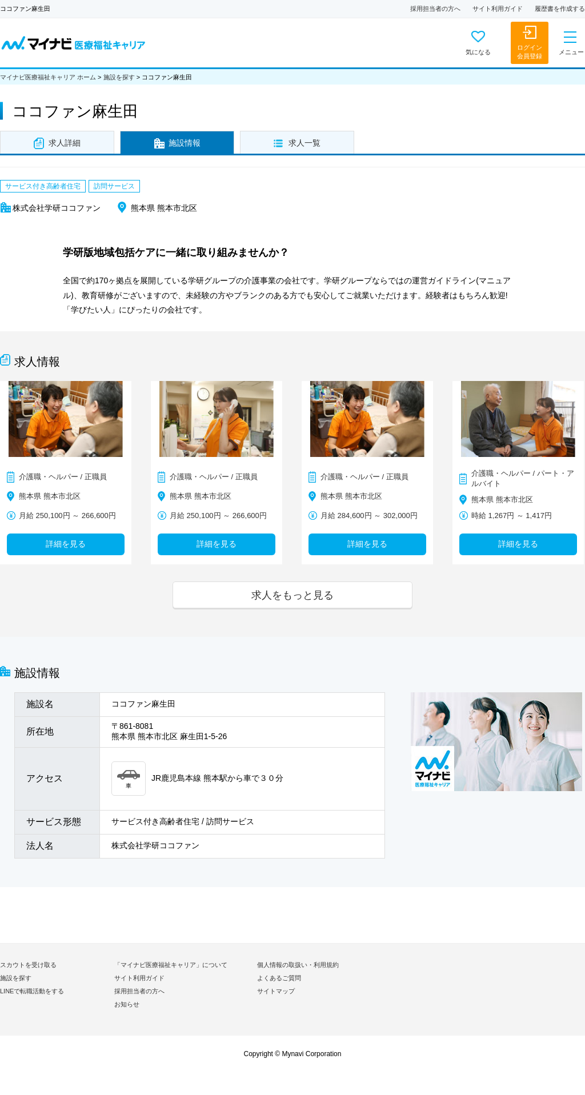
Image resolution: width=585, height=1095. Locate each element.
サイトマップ (276, 991)
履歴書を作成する (560, 8)
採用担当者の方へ (435, 8)
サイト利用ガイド (497, 8)
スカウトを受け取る (28, 964)
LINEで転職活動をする (32, 991)
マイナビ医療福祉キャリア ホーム (48, 77)
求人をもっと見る (292, 595)
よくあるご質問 (279, 977)
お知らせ (126, 1004)
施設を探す (119, 77)
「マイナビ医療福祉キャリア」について (170, 964)
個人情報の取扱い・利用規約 (298, 964)
